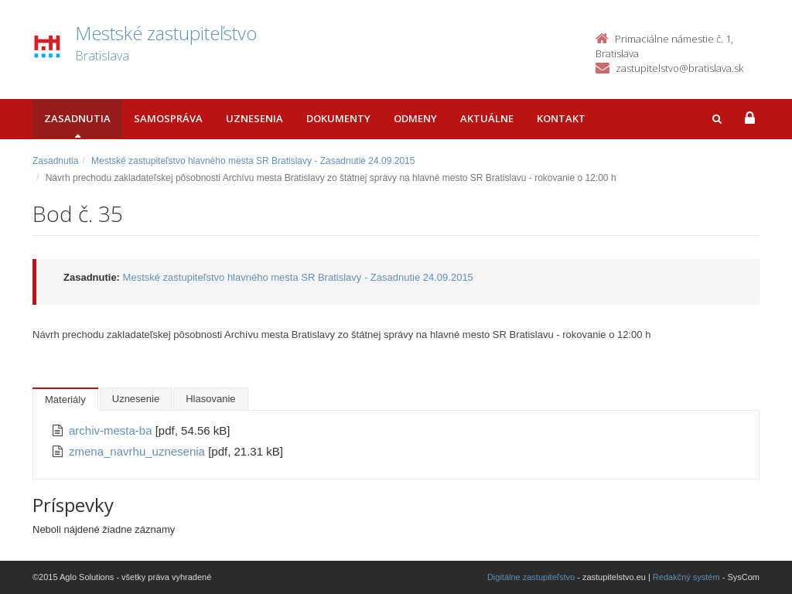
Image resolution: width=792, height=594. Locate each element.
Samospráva (168, 118)
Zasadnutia (77, 118)
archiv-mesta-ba (112, 430)
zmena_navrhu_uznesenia (138, 451)
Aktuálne (487, 118)
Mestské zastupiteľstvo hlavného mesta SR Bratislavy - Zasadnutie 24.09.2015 (253, 160)
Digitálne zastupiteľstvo (531, 577)
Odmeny (415, 118)
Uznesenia (254, 118)
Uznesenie (135, 399)
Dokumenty (338, 118)
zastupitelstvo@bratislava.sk (679, 68)
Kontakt (561, 118)
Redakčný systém (686, 577)
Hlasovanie (210, 399)
